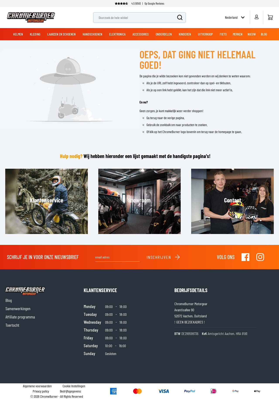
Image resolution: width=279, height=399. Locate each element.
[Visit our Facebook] (245, 257)
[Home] (270, 17)
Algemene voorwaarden (37, 386)
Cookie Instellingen (74, 386)
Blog (8, 300)
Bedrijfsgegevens (70, 391)
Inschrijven (163, 257)
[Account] (256, 17)
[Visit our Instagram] (260, 257)
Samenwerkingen (17, 308)
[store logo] (31, 17)
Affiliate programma (20, 316)
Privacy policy (41, 391)
